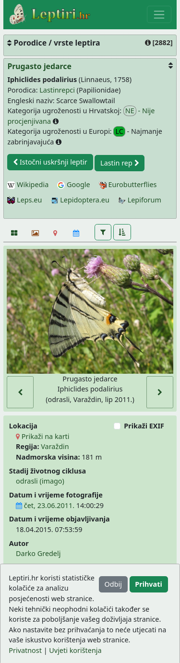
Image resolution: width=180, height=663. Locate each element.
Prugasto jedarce (39, 66)
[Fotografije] (13, 233)
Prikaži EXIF (144, 425)
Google (73, 184)
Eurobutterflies (128, 184)
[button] (103, 232)
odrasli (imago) (40, 480)
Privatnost (25, 650)
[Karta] (55, 233)
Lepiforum (139, 199)
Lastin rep (119, 162)
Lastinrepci (57, 90)
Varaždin (55, 446)
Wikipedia (27, 184)
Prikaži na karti (42, 436)
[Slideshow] (34, 233)
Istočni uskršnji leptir (50, 161)
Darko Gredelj (38, 553)
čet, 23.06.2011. (45, 505)
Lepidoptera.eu (80, 199)
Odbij (113, 584)
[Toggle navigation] (159, 14)
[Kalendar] (76, 233)
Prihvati (148, 584)
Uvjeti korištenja (75, 650)
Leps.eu (24, 199)
